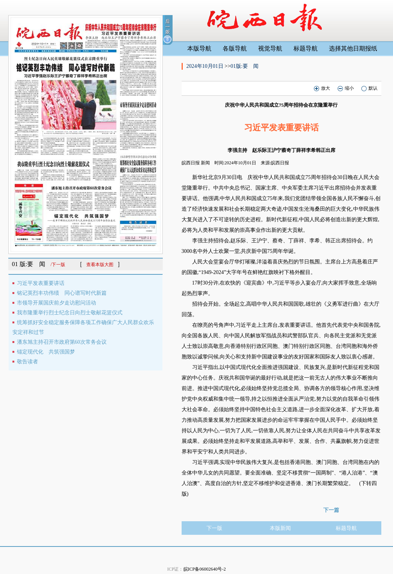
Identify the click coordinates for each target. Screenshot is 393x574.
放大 (322, 88)
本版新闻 (280, 528)
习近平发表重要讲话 (40, 283)
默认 (369, 88)
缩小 (346, 88)
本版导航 (199, 48)
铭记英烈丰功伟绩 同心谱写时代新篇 (62, 293)
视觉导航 (270, 48)
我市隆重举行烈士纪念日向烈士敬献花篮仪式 (69, 312)
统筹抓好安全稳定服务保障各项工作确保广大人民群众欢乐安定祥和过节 (83, 327)
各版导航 (235, 48)
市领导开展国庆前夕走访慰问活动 (56, 303)
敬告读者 (27, 361)
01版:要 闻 (244, 66)
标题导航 (306, 48)
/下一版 (57, 264)
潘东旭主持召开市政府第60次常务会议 (62, 342)
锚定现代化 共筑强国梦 (46, 352)
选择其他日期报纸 (353, 48)
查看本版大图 (99, 264)
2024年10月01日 (206, 66)
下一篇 (331, 510)
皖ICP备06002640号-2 (205, 569)
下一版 (214, 528)
